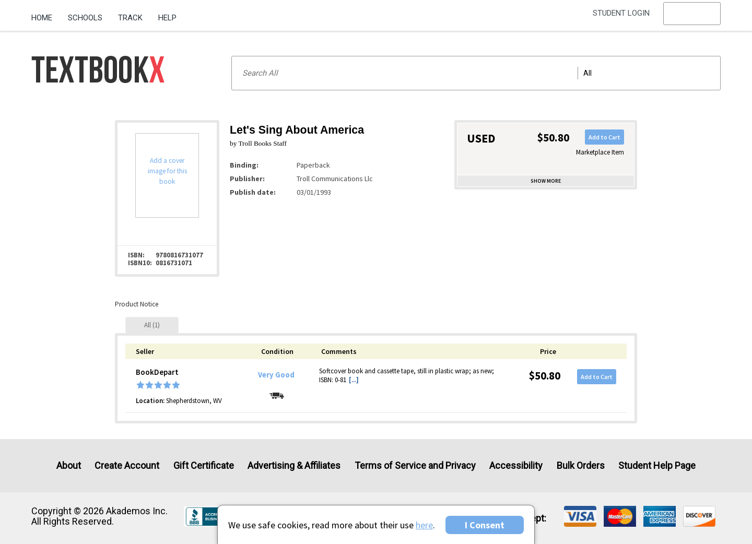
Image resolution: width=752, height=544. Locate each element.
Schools (85, 17)
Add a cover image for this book (167, 171)
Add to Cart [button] (604, 137)
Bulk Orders (581, 465)
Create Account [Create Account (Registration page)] (127, 465)
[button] (692, 18)
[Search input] (476, 73)
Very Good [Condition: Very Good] (276, 375)
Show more (546, 181)
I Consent (484, 525)
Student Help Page (657, 465)
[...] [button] (354, 379)
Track (130, 17)
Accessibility (516, 465)
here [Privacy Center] (424, 525)
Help (167, 17)
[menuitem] (45, 14)
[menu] (692, 18)
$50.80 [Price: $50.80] (544, 376)
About (68, 465)
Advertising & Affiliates (294, 465)
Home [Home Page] (41, 17)
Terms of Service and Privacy (415, 465)
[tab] (152, 325)
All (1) (152, 325)
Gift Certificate (203, 465)
